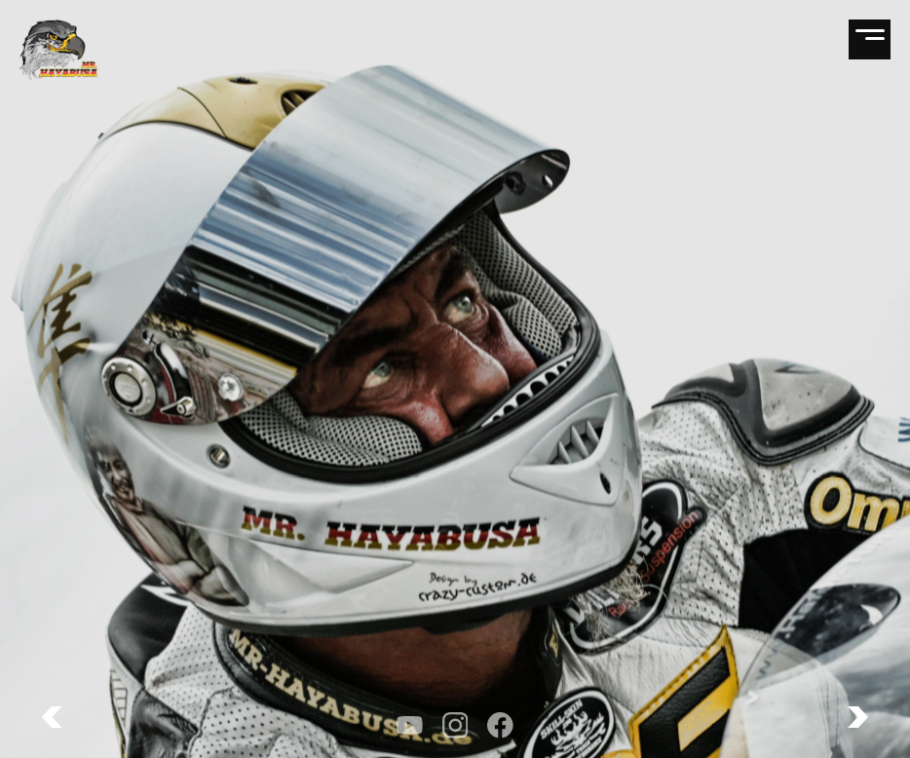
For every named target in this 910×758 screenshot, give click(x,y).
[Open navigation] (870, 39)
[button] (858, 717)
